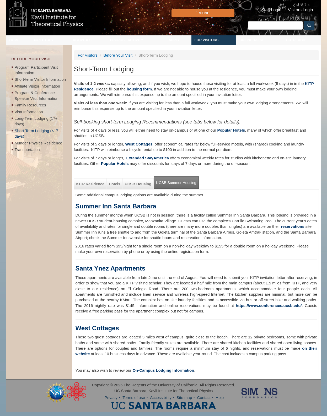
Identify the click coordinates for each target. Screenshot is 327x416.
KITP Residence (90, 184)
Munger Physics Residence (38, 143)
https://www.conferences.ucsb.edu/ (269, 305)
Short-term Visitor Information (40, 79)
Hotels (114, 184)
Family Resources (30, 105)
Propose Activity (126, 40)
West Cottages (97, 328)
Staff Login (271, 10)
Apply (174, 40)
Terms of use (133, 397)
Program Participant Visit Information (36, 70)
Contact (204, 397)
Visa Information (29, 112)
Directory (44, 40)
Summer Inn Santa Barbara (116, 206)
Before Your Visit (118, 55)
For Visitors (207, 40)
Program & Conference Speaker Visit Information (36, 95)
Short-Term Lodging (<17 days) (36, 133)
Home (14, 40)
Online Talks (251, 40)
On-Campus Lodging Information (163, 370)
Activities (82, 40)
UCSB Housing (138, 184)
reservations (292, 226)
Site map (184, 397)
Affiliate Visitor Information (37, 86)
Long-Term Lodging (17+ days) (36, 121)
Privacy (111, 397)
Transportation (27, 149)
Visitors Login (300, 10)
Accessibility (160, 397)
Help (220, 397)
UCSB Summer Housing (176, 183)
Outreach (295, 40)
